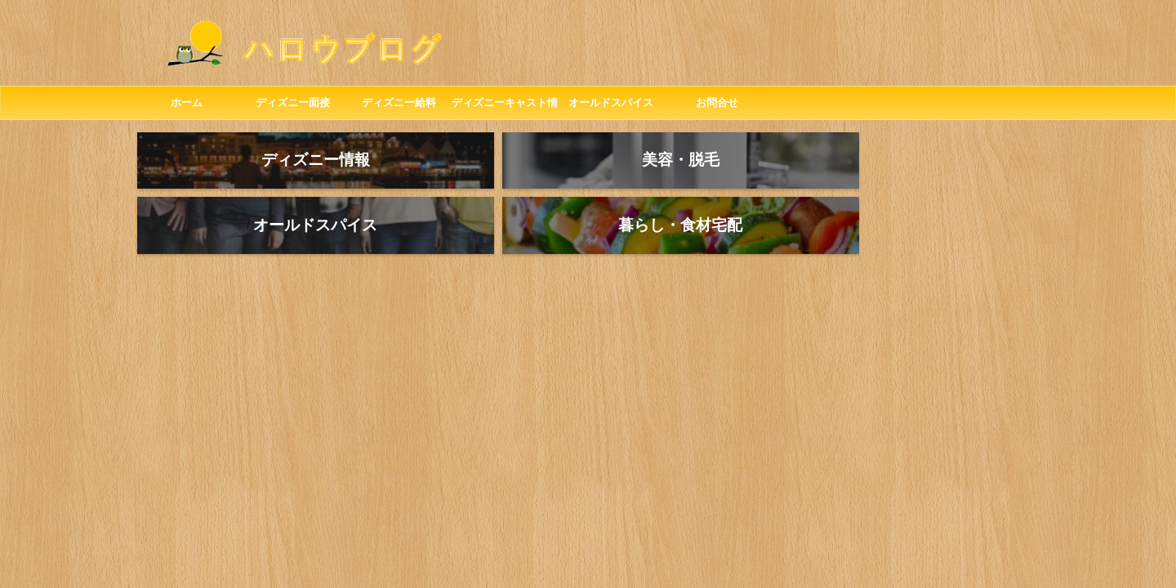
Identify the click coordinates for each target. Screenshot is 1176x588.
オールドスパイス (610, 102)
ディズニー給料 (399, 102)
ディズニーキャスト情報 (505, 107)
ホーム (187, 102)
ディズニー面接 (293, 102)
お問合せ (717, 102)
